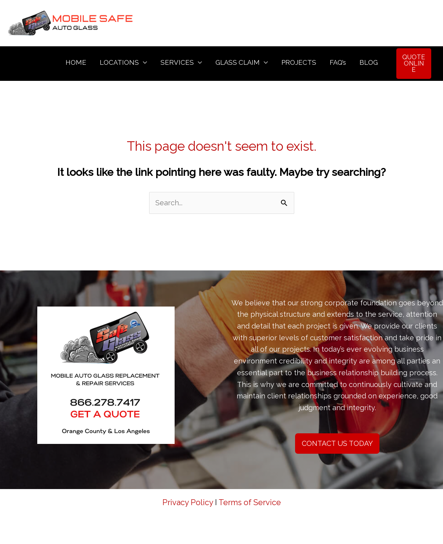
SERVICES (177, 62)
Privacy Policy (187, 502)
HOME (76, 62)
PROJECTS (298, 62)
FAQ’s (338, 62)
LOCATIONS (119, 62)
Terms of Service (250, 502)
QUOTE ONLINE (413, 63)
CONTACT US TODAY (337, 443)
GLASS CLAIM (237, 62)
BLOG (368, 62)
